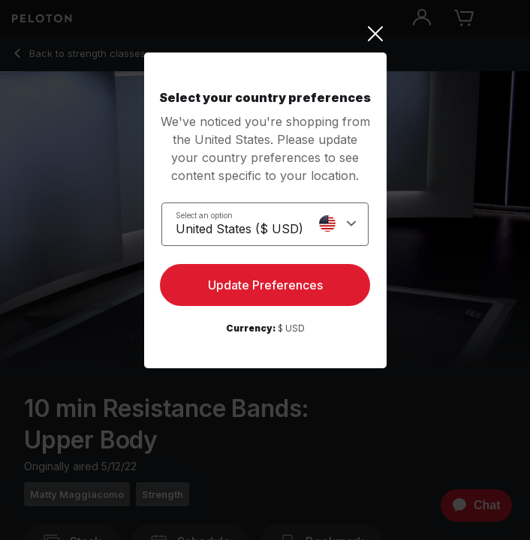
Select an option (204, 215)
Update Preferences (265, 285)
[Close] (265, 33)
